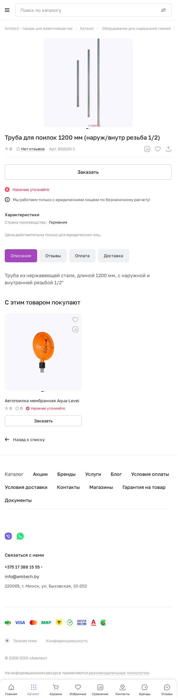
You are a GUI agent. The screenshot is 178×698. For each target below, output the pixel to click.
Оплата (82, 255)
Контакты (68, 487)
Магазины (101, 487)
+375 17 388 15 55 (22, 566)
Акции (40, 474)
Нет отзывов (30, 148)
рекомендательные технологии (119, 672)
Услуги (93, 474)
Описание (21, 255)
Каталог (14, 474)
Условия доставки (26, 487)
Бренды (66, 474)
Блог (116, 474)
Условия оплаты (150, 474)
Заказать (88, 172)
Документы (18, 500)
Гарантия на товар (144, 487)
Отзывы (53, 255)
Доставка (113, 255)
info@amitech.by (22, 576)
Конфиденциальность (67, 640)
